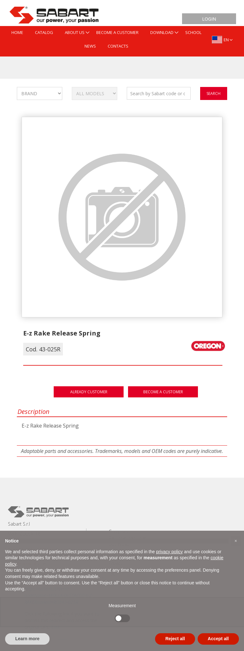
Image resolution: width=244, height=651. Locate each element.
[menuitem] (17, 33)
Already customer (88, 392)
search (213, 93)
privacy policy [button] (169, 551)
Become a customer (163, 392)
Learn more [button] (27, 638)
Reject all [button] (175, 638)
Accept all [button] (218, 638)
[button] (236, 541)
